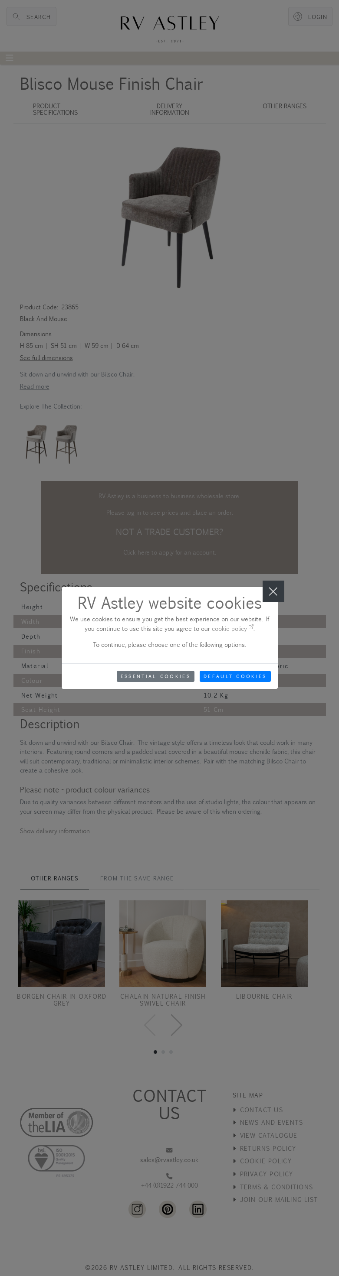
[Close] (273, 591)
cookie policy (232, 628)
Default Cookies (235, 676)
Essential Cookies (156, 676)
